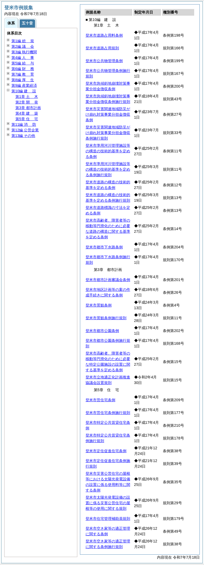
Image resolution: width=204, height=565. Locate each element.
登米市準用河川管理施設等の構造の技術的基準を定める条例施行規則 (108, 169)
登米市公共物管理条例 (104, 61)
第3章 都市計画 (28, 108)
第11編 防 (23, 124)
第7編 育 (22, 74)
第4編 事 (22, 57)
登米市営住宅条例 (100, 400)
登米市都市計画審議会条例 (108, 280)
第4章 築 (26, 113)
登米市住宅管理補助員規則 (108, 518)
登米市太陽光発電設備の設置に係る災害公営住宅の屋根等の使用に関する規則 (108, 503)
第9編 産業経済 (24, 85)
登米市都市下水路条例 (104, 247)
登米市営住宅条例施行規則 (108, 413)
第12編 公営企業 (25, 130)
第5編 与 (22, 63)
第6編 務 (22, 69)
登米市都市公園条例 (102, 331)
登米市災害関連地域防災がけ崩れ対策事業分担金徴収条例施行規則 (108, 132)
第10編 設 (23, 91)
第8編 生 (22, 80)
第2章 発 (26, 102)
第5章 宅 (26, 119)
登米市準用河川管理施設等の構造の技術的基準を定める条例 (108, 151)
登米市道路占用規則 (102, 48)
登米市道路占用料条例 (104, 35)
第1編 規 (22, 41)
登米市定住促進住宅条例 (106, 451)
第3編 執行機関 (24, 52)
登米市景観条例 (99, 305)
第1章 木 (26, 96)
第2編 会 (22, 46)
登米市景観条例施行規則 (106, 318)
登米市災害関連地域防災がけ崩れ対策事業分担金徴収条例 (108, 114)
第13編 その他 (23, 135)
